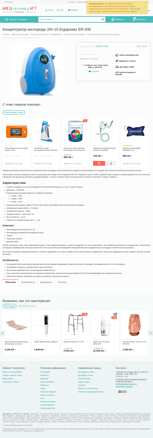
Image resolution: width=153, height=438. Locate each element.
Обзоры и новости (47, 395)
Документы (46, 173)
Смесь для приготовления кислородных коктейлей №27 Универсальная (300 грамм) (75, 149)
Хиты (62, 10)
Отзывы (62, 173)
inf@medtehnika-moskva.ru (126, 384)
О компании (45, 372)
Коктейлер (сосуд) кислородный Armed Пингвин (45, 149)
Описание (10, 173)
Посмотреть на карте (124, 386)
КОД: (139, 46)
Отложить (94, 71)
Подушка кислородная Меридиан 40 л (131, 149)
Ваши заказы (8, 379)
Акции (50, 10)
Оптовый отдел (84, 379)
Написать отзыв (102, 46)
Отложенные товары (11, 382)
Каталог (72, 2)
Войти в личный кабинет (12, 372)
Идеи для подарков (48, 392)
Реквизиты (44, 375)
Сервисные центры (48, 402)
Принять (134, 11)
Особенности (28, 173)
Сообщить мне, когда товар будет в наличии (95, 66)
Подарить (74, 10)
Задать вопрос (84, 382)
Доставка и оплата (85, 375)
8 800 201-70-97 (122, 376)
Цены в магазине (47, 382)
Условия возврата (84, 2)
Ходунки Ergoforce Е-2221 (74, 342)
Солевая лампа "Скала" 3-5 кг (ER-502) (135, 343)
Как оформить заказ (86, 372)
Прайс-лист (44, 385)
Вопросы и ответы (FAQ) (88, 388)
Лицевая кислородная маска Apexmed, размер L (104, 149)
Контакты (81, 385)
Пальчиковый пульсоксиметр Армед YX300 (16, 149)
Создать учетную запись (12, 375)
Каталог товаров (18, 19)
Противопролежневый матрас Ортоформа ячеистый (16, 343)
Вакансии (44, 379)
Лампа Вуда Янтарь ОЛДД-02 (46, 342)
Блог (42, 398)
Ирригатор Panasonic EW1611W (101, 343)
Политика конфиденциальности (90, 392)
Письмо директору (47, 408)
